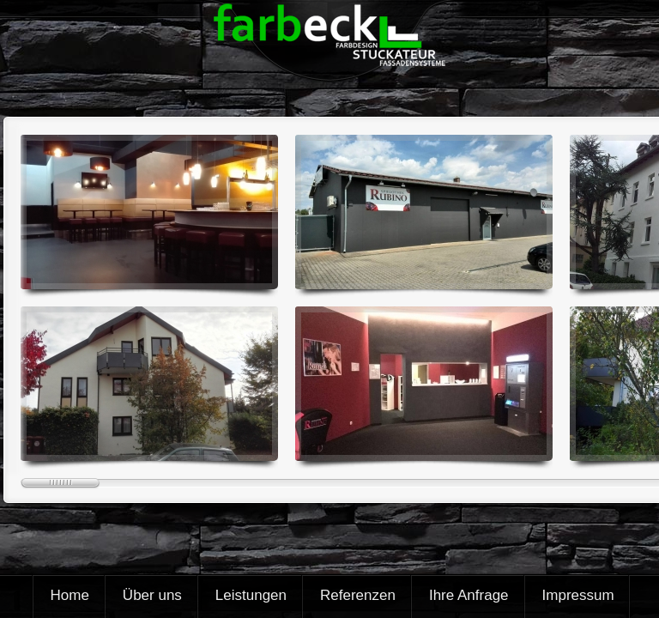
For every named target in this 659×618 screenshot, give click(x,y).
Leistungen (251, 595)
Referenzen (358, 595)
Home (70, 595)
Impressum (578, 595)
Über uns (152, 595)
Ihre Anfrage (469, 595)
